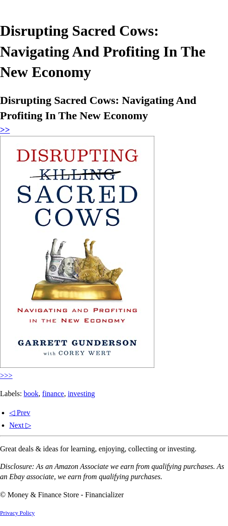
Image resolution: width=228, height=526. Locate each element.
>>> (6, 375)
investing (81, 394)
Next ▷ (20, 425)
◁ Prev (19, 413)
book (31, 394)
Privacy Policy (17, 513)
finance (53, 394)
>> (5, 130)
